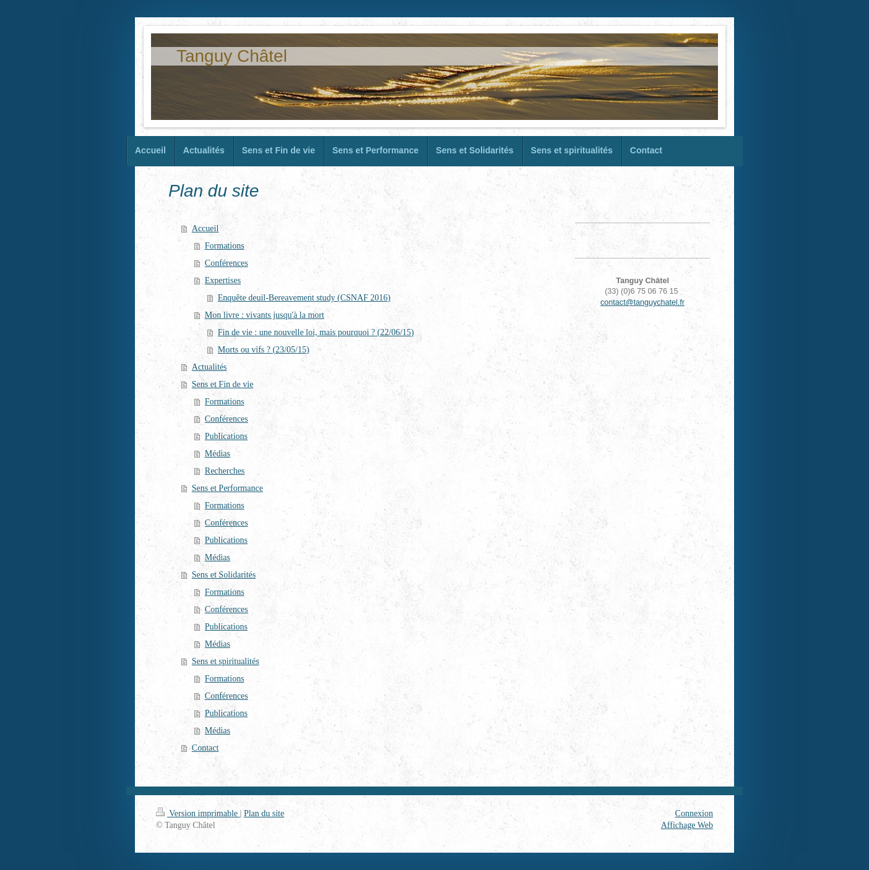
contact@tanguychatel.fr (642, 302)
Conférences (226, 263)
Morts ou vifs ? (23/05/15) (263, 349)
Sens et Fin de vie (223, 384)
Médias (217, 453)
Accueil (205, 228)
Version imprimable (198, 813)
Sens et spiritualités (225, 661)
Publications (226, 436)
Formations (224, 245)
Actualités (209, 367)
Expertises (223, 280)
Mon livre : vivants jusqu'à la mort (264, 315)
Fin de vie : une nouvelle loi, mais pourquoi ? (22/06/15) (316, 332)
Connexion (694, 813)
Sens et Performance (227, 488)
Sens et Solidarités (224, 574)
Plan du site (264, 813)
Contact (205, 748)
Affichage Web (687, 825)
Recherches (225, 471)
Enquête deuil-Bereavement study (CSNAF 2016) (304, 297)
